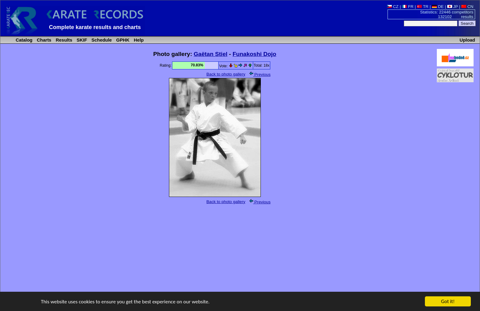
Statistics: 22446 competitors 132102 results (446, 14)
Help (138, 40)
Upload (467, 40)
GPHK (122, 40)
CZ (393, 6)
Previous (260, 74)
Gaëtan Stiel (210, 54)
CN (467, 6)
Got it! (448, 301)
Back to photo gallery (225, 74)
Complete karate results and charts (95, 27)
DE (438, 6)
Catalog (23, 40)
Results (63, 40)
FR (408, 6)
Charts (43, 40)
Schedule (101, 40)
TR (423, 6)
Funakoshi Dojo (254, 54)
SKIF (81, 40)
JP (452, 6)
